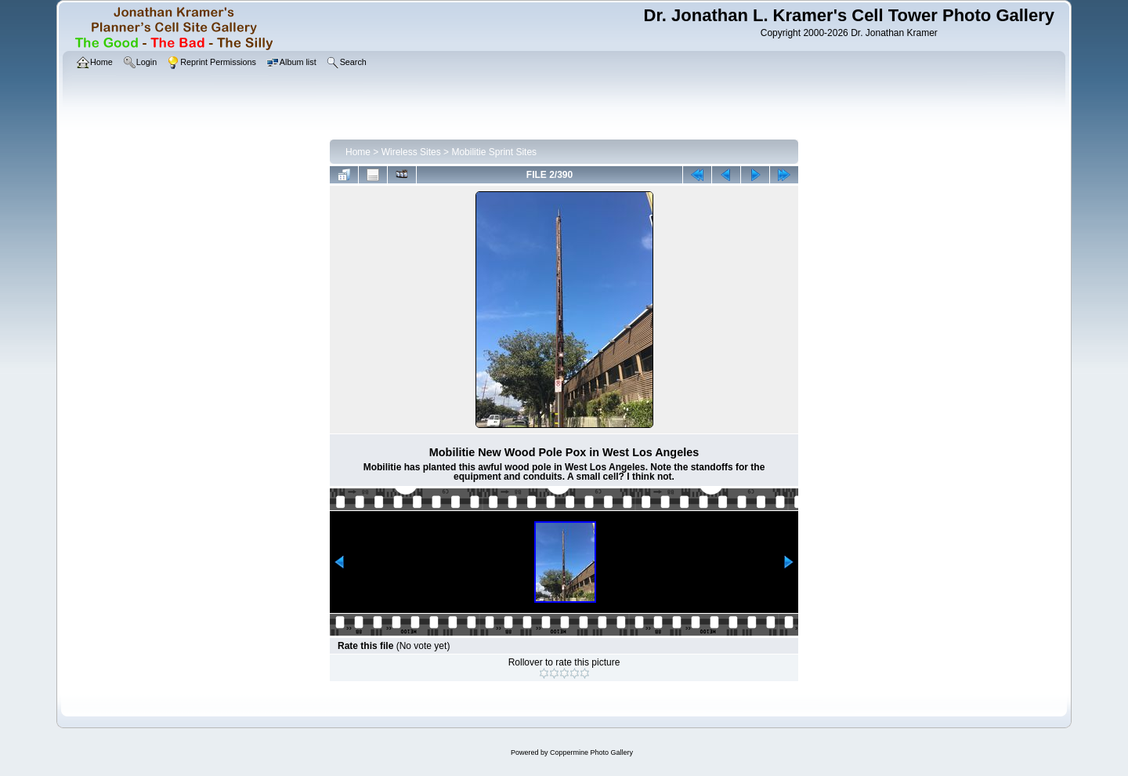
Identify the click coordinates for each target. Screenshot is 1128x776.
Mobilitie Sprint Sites (494, 152)
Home (358, 152)
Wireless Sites (411, 152)
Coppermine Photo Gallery (591, 752)
